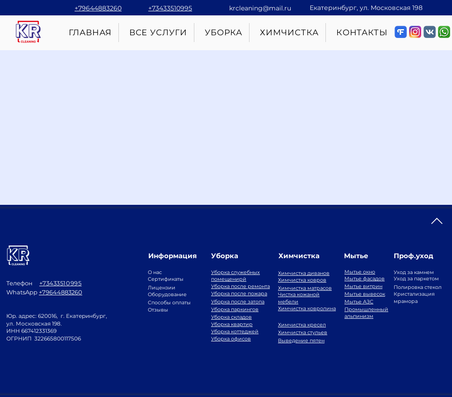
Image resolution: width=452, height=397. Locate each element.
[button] (224, 32)
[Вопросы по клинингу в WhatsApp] (444, 32)
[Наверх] (437, 221)
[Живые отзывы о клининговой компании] (401, 32)
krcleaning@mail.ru (260, 8)
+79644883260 (60, 292)
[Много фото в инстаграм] (415, 32)
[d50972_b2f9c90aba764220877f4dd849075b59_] (430, 32)
